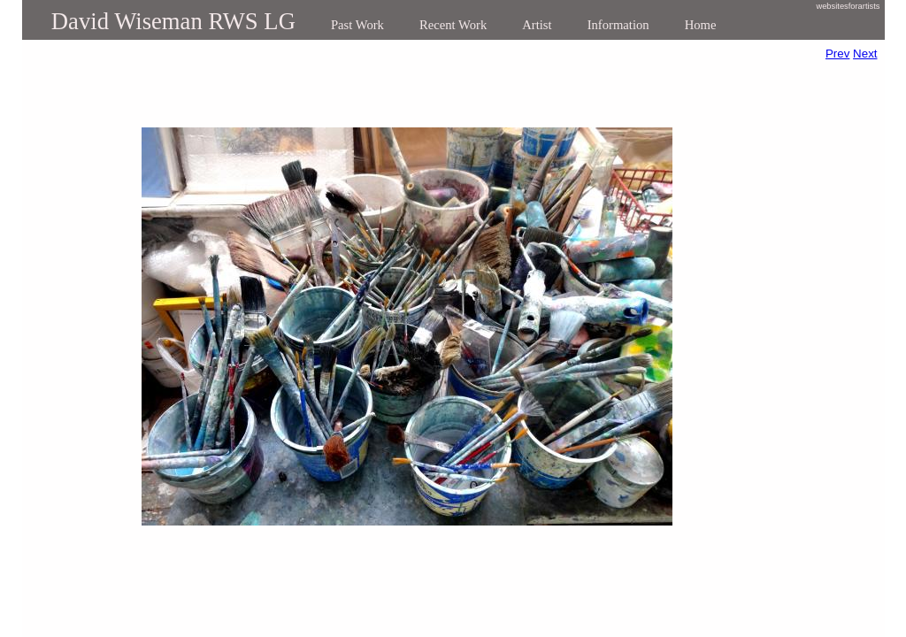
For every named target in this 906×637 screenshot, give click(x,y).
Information (618, 25)
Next (865, 53)
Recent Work (453, 25)
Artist (536, 25)
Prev (837, 53)
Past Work (357, 25)
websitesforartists (847, 6)
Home (701, 25)
